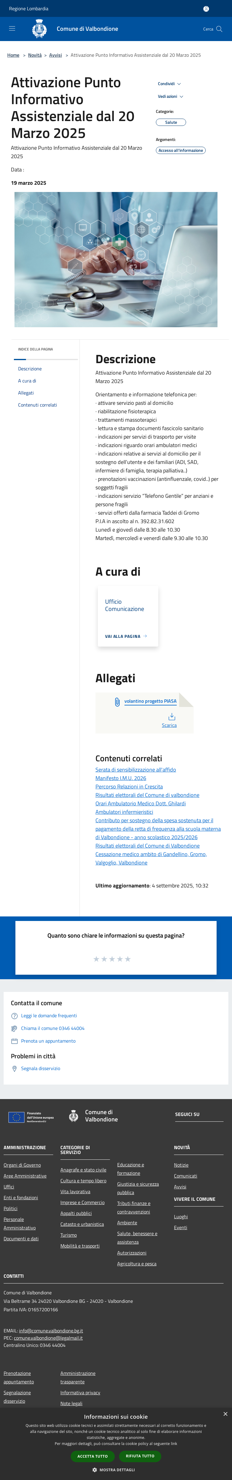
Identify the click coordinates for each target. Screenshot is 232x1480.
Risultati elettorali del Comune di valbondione (147, 795)
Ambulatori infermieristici (124, 812)
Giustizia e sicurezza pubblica (138, 1188)
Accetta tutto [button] (93, 1456)
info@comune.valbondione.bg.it (51, 1330)
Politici (11, 1208)
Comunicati (185, 1175)
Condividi (170, 84)
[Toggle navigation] (12, 28)
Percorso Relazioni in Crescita (129, 786)
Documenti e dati (21, 1238)
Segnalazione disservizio (17, 1397)
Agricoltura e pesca (136, 1263)
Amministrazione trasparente (77, 1377)
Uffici (9, 1186)
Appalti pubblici (76, 1213)
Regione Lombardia (28, 8)
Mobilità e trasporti (80, 1245)
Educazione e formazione (130, 1169)
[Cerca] (219, 29)
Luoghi (181, 1216)
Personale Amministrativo (20, 1223)
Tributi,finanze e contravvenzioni (133, 1207)
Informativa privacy (80, 1392)
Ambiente (127, 1222)
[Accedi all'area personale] (206, 9)
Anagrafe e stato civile (83, 1169)
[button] (116, 1470)
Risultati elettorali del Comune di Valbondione (147, 846)
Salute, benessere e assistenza (137, 1237)
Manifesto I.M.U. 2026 (120, 778)
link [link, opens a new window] (174, 1443)
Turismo (68, 1235)
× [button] (225, 1414)
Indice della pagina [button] (35, 349)
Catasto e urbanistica (82, 1224)
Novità (35, 55)
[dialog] (116, 1444)
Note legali (71, 1403)
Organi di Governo (22, 1164)
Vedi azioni (171, 96)
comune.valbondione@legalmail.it (48, 1337)
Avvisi (55, 55)
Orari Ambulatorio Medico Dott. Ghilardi (140, 803)
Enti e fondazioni (21, 1197)
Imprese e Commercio (82, 1202)
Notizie (181, 1164)
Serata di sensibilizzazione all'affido (135, 770)
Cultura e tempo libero (83, 1180)
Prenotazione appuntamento (19, 1377)
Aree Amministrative (25, 1175)
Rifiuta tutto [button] (140, 1456)
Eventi (180, 1227)
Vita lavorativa (75, 1191)
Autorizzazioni (132, 1252)
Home (13, 55)
